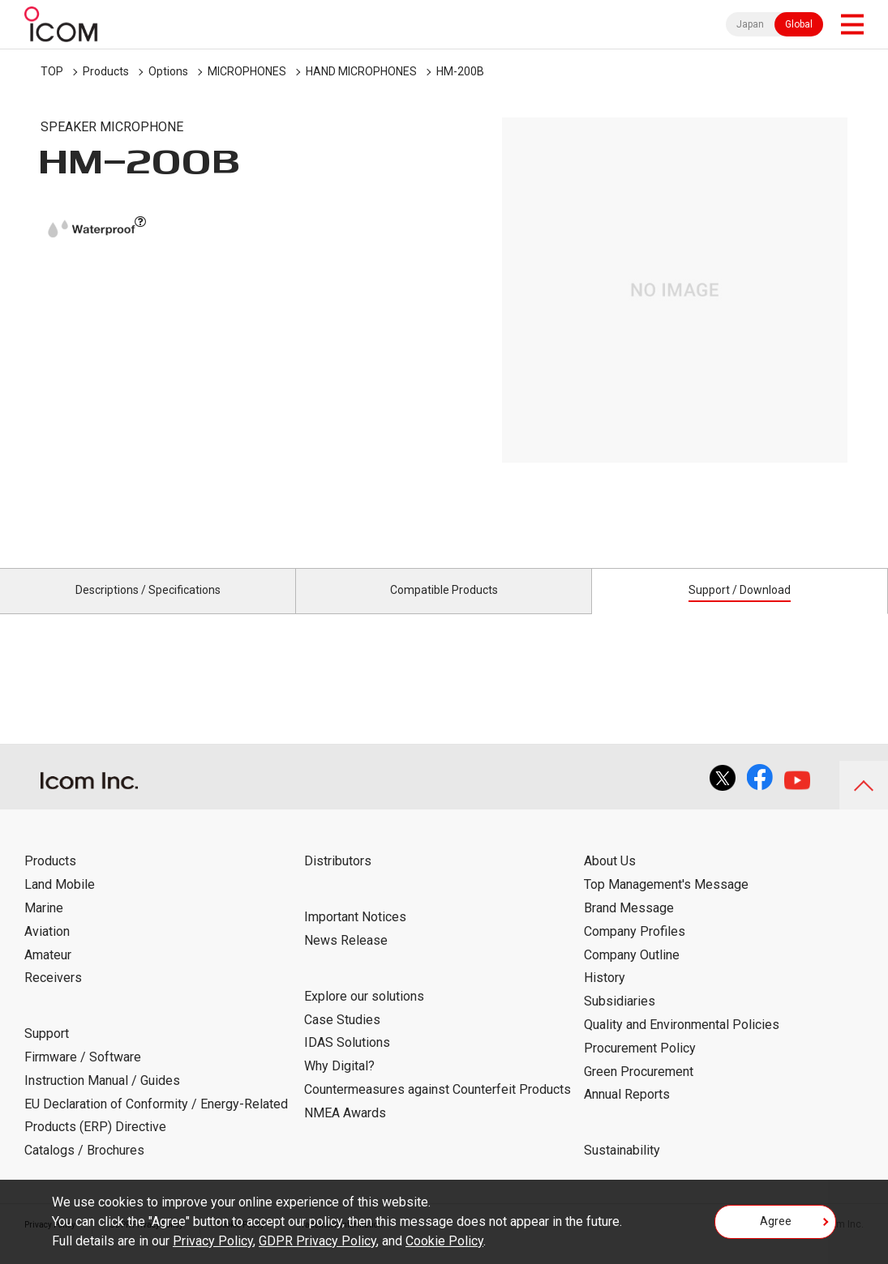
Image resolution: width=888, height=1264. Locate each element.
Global (799, 24)
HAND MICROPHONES (361, 71)
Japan (750, 24)
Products (106, 71)
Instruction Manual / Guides (102, 1099)
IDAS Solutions (347, 1061)
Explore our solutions (364, 1015)
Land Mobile (59, 903)
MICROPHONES (247, 71)
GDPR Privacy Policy (317, 1241)
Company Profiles (634, 950)
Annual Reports (627, 1113)
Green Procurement (638, 1089)
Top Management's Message (666, 903)
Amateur (47, 972)
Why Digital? (339, 1084)
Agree (775, 1226)
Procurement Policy (640, 1066)
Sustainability (622, 1168)
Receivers (53, 996)
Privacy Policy (213, 1241)
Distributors (337, 879)
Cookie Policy (444, 1241)
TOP (52, 71)
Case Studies (342, 1037)
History (604, 996)
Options (168, 71)
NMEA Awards (345, 1131)
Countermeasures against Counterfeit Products (437, 1108)
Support (46, 1052)
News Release (346, 959)
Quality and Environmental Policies (681, 1043)
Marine (43, 926)
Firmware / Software (82, 1075)
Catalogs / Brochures (84, 1168)
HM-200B (460, 71)
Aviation (47, 950)
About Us (610, 879)
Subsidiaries (619, 1019)
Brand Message (629, 926)
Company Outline (632, 972)
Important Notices (355, 935)
